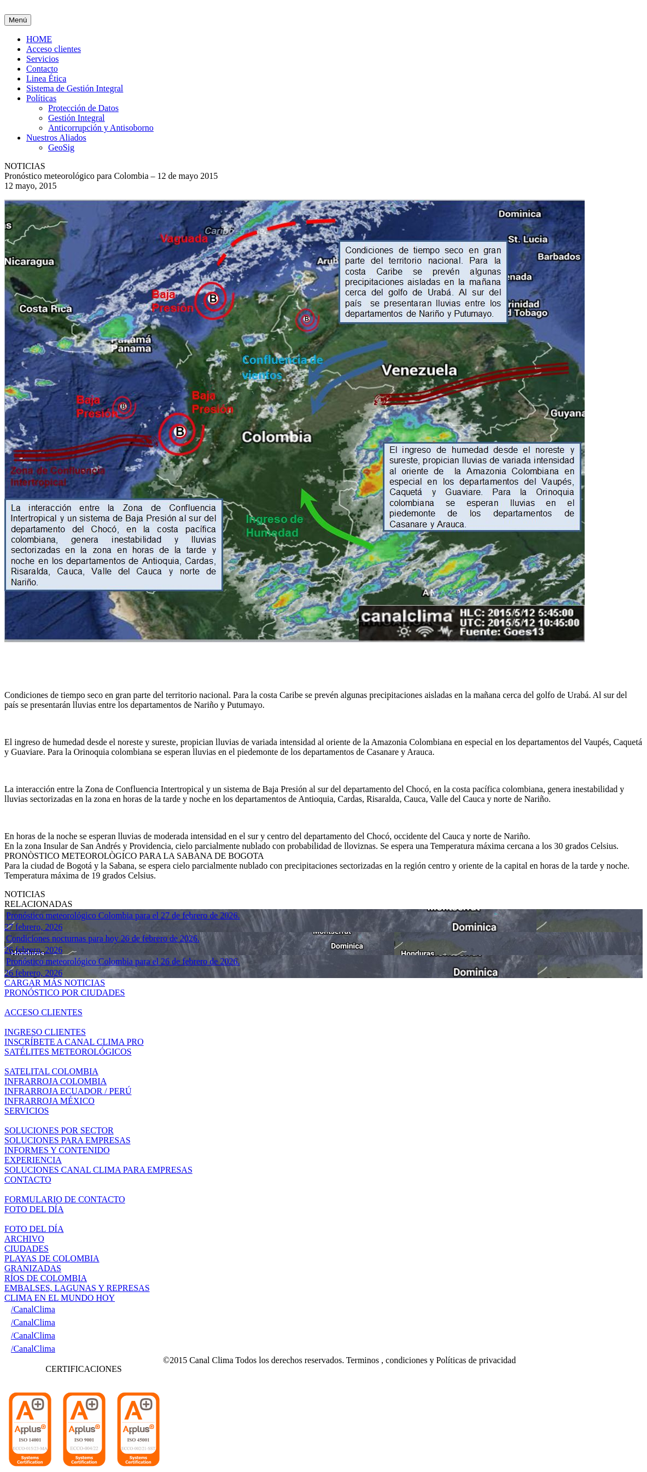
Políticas (41, 98)
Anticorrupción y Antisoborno (101, 127)
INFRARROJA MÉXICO (49, 1101)
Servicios (42, 58)
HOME (39, 39)
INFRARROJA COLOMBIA (55, 1081)
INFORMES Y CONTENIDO (57, 1150)
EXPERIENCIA (33, 1160)
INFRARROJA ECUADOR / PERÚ (67, 1091)
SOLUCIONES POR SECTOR (59, 1130)
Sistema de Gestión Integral (74, 88)
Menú (18, 20)
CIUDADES (26, 1248)
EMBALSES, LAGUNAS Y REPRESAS (77, 1288)
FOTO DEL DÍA (33, 1229)
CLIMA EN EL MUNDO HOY (59, 1297)
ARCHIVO (24, 1238)
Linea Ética (46, 78)
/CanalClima (33, 1309)
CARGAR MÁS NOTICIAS (54, 982)
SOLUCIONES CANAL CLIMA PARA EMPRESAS (98, 1169)
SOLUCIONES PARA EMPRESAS (67, 1140)
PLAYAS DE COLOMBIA (52, 1258)
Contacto (42, 68)
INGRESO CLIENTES (45, 1032)
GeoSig (61, 147)
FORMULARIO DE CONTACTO (64, 1199)
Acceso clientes (53, 49)
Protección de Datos (83, 108)
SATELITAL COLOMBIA (51, 1071)
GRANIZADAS (32, 1268)
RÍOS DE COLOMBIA (45, 1278)
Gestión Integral (76, 118)
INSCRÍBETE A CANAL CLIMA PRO (74, 1041)
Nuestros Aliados (56, 137)
